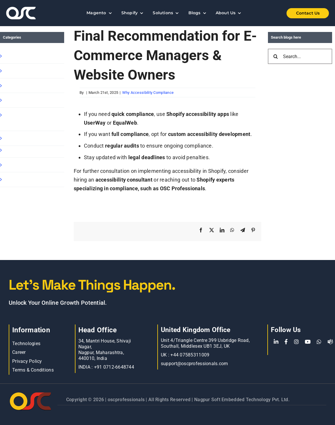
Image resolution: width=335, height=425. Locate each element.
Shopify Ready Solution (30, 100)
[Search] (275, 56)
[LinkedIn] (276, 342)
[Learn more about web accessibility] (28, 13)
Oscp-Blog (15, 179)
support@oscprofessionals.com (194, 363)
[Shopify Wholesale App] (301, 13)
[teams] (330, 342)
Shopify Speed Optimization (20, 119)
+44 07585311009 (189, 355)
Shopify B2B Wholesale (30, 86)
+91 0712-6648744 (114, 367)
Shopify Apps (19, 71)
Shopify (12, 56)
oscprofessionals (127, 399)
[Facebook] (286, 342)
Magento (14, 138)
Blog (8, 150)
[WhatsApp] (319, 342)
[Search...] (300, 56)
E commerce (18, 165)
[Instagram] (296, 342)
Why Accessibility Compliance (148, 92)
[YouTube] (308, 342)
